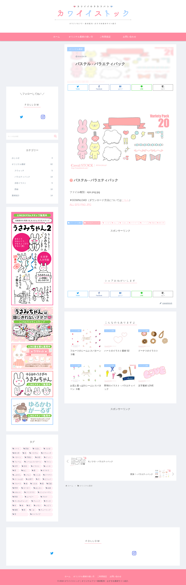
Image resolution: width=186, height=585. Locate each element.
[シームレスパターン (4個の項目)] (33, 462)
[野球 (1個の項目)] (15, 488)
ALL (72, 204)
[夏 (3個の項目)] (35, 471)
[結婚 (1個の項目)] (49, 488)
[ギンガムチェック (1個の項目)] (20, 501)
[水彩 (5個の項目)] (38, 457)
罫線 (152, 223)
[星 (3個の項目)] (15, 471)
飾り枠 (160, 223)
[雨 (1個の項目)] (24, 510)
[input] (32, 136)
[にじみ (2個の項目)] (37, 475)
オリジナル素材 (75, 223)
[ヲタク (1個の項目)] (46, 497)
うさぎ (106, 223)
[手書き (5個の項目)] (29, 457)
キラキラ (133, 223)
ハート (143, 223)
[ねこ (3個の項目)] (25, 471)
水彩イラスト (34, 183)
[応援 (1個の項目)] (49, 484)
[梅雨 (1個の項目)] (15, 510)
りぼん (123, 223)
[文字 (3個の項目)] (15, 466)
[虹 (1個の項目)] (29, 506)
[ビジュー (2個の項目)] (47, 479)
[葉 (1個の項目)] (42, 484)
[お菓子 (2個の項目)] (29, 479)
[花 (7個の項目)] (25, 453)
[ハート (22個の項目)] (16, 449)
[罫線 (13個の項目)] (26, 449)
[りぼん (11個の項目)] (37, 449)
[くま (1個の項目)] (32, 510)
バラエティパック (92, 223)
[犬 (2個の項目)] (38, 479)
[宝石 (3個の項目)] (25, 466)
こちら (125, 200)
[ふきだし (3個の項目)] (16, 475)
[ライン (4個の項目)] (48, 462)
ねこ (114, 223)
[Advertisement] (120, 100)
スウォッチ (34, 170)
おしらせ (32, 158)
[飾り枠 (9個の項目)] (16, 453)
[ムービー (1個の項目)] (31, 497)
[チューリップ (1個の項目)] (45, 510)
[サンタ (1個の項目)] (48, 501)
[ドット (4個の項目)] (48, 457)
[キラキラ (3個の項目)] (46, 471)
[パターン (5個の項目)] (17, 457)
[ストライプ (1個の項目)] (41, 514)
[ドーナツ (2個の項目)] (47, 475)
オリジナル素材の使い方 (84, 576)
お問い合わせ (115, 576)
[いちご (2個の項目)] (27, 475)
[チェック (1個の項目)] (36, 501)
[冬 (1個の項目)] (14, 506)
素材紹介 (32, 195)
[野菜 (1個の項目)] (17, 497)
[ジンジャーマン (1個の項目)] (45, 492)
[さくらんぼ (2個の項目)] (17, 479)
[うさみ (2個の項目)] (33, 484)
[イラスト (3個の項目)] (36, 466)
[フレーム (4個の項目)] (17, 462)
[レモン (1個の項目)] (38, 506)
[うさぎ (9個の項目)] (48, 449)
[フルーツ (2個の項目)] (16, 484)
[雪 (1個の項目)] (20, 514)
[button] (55, 136)
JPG (88, 204)
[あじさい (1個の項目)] (38, 488)
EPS (77, 204)
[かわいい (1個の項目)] (17, 492)
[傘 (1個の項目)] (22, 506)
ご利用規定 (102, 576)
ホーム (67, 576)
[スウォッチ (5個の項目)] (46, 453)
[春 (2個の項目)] (26, 484)
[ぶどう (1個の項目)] (48, 506)
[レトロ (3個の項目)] (48, 466)
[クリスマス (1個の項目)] (29, 492)
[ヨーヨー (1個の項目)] (26, 488)
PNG (83, 204)
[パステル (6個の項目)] (34, 453)
